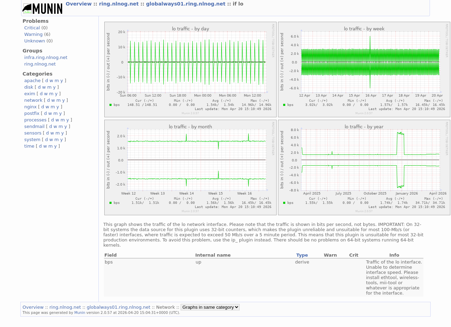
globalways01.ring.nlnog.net (186, 4)
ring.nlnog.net (120, 4)
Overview (79, 4)
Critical (32, 27)
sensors (32, 133)
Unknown (34, 40)
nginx (30, 106)
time (29, 146)
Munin (79, 312)
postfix (31, 113)
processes (35, 119)
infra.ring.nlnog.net (45, 57)
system (32, 139)
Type (302, 255)
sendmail (34, 126)
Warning (33, 34)
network (33, 100)
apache (32, 80)
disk (28, 87)
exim (29, 93)
